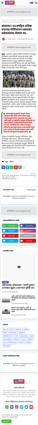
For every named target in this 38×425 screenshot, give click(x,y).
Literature (18, 329)
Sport (31, 336)
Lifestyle (21, 332)
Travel (23, 339)
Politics (26, 329)
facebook (29, 226)
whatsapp (11, 226)
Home (4, 20)
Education (13, 332)
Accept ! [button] (7, 421)
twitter (11, 241)
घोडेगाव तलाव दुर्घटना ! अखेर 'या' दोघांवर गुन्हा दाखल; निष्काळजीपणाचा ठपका (23, 309)
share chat (28, 236)
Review (28, 342)
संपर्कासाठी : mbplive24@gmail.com (19, 12)
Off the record (12, 342)
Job (4, 342)
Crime (11, 329)
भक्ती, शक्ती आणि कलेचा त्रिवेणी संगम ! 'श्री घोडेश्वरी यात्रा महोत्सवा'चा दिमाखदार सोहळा (23, 298)
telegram (11, 231)
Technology (7, 339)
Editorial (30, 339)
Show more (31, 190)
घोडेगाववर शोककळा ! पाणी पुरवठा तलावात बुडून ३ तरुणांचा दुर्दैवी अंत (18, 286)
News (9, 20)
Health (5, 332)
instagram (29, 231)
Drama (21, 342)
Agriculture (24, 336)
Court (16, 336)
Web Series (6, 346)
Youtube (15, 339)
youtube (29, 241)
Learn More (14, 417)
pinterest (12, 236)
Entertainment (7, 336)
